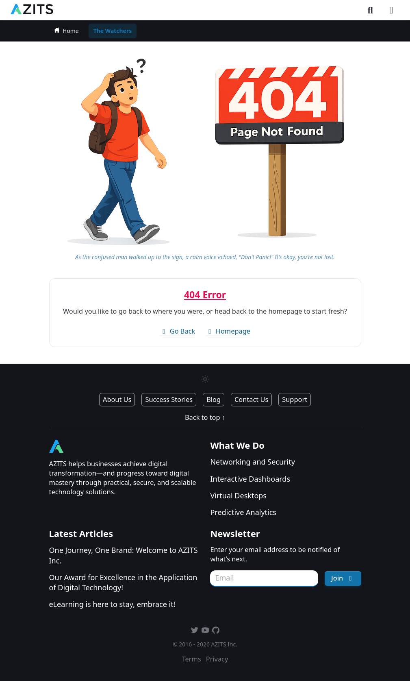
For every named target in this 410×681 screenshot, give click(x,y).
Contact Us (251, 399)
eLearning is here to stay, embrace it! (112, 604)
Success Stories (169, 399)
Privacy (217, 659)
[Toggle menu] (391, 10)
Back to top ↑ (205, 417)
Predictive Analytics (243, 512)
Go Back (177, 331)
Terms (191, 659)
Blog (213, 399)
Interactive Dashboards (250, 479)
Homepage (228, 331)
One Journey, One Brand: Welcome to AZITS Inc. (123, 555)
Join (343, 578)
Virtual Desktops (238, 495)
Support (294, 399)
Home (66, 31)
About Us (117, 399)
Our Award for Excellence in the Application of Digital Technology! (123, 582)
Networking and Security (252, 462)
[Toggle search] (370, 10)
